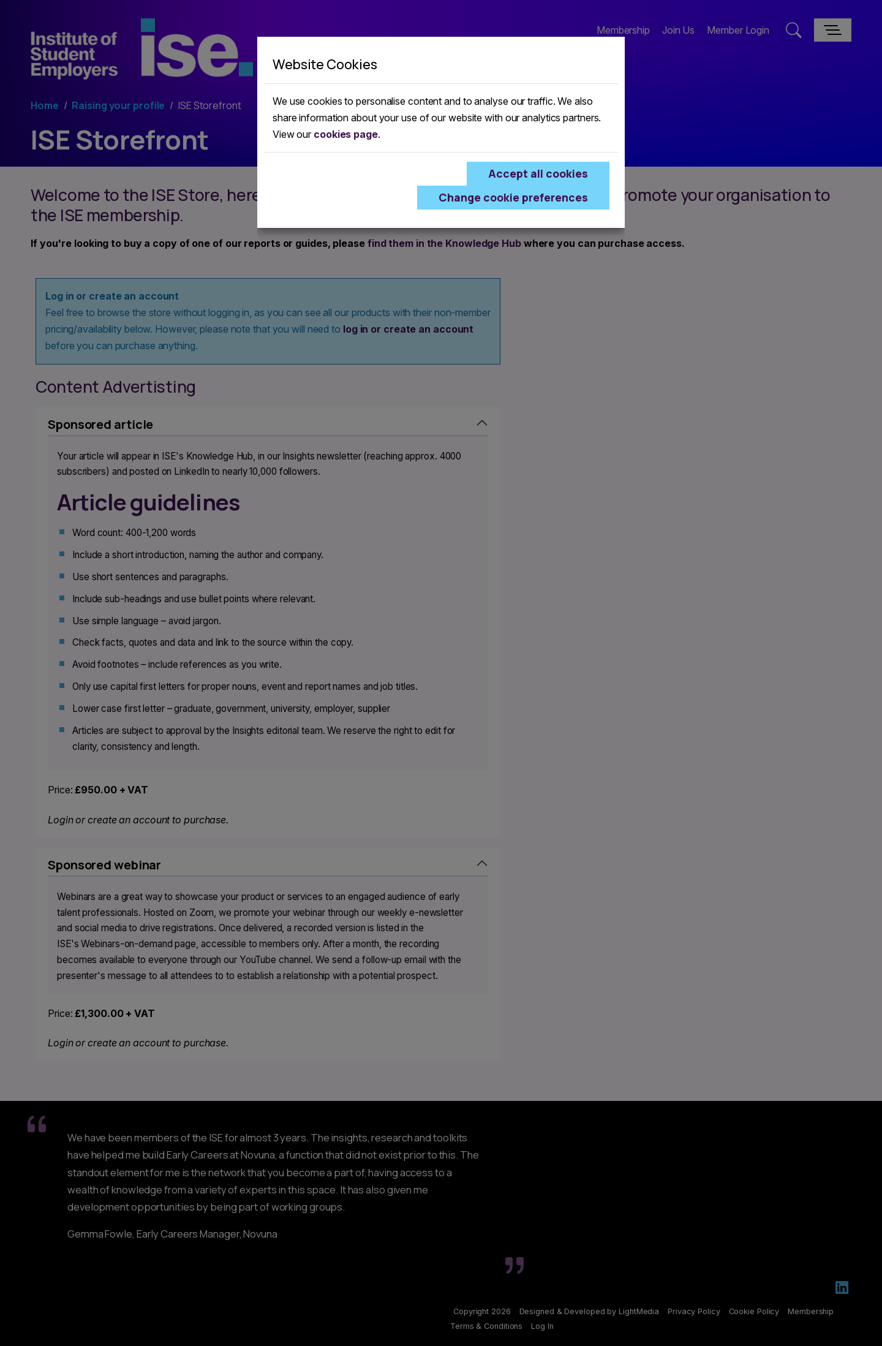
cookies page (346, 134)
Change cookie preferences (513, 197)
